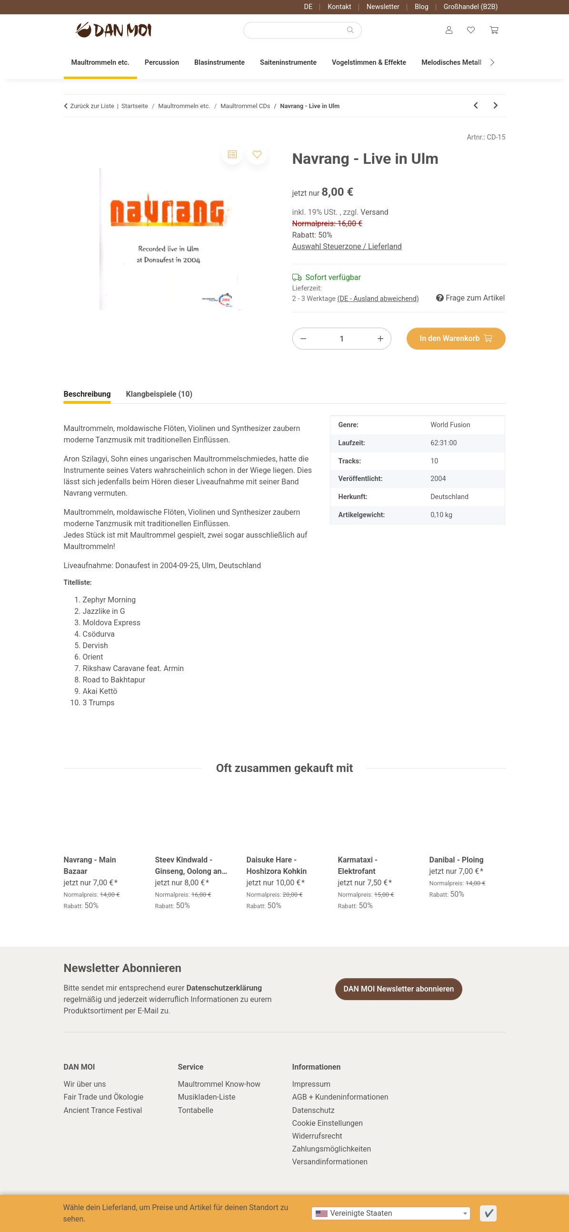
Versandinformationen (330, 1164)
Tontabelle (195, 1112)
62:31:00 (443, 445)
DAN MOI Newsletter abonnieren (398, 991)
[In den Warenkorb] (456, 340)
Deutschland (449, 499)
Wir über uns (85, 1086)
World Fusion (450, 427)
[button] (448, 31)
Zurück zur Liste (92, 107)
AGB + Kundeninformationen (340, 1099)
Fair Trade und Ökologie (104, 1099)
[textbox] (391, 1213)
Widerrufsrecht (317, 1137)
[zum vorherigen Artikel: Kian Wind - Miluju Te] (476, 108)
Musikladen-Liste (207, 1099)
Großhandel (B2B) (471, 7)
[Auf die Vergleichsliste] (232, 156)
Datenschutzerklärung (224, 989)
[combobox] (390, 1213)
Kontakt (339, 7)
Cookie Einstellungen (327, 1125)
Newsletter (383, 7)
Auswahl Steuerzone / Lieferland (347, 248)
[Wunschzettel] (470, 31)
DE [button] (308, 7)
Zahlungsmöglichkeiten (331, 1150)
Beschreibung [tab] (87, 396)
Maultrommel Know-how (219, 1086)
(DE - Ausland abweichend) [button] (378, 301)
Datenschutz (313, 1112)
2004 (438, 481)
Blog (422, 7)
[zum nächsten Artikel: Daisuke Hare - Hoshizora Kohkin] (496, 108)
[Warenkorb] (494, 31)
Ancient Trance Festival (103, 1112)
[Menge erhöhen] (380, 340)
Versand (374, 214)
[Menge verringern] (303, 340)
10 (434, 463)
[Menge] (342, 340)
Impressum (311, 1086)
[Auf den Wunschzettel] (257, 156)
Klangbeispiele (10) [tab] (159, 396)
